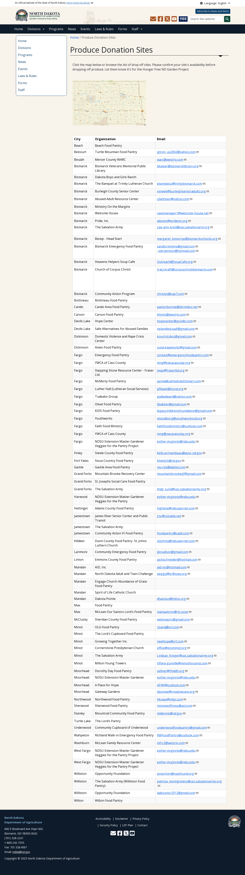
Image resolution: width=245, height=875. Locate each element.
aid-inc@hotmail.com (171, 567)
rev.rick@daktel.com (171, 467)
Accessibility (103, 818)
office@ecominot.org (172, 648)
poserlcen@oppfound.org (175, 774)
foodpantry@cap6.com (173, 533)
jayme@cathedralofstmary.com (179, 381)
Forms (122, 29)
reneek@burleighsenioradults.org (181, 191)
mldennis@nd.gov (169, 713)
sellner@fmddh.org (170, 671)
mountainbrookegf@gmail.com (179, 474)
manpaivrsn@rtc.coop (172, 612)
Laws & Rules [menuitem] (27, 76)
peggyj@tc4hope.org (172, 574)
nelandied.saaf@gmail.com (176, 329)
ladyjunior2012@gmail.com (176, 793)
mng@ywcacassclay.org (173, 363)
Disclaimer (121, 818)
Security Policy (109, 825)
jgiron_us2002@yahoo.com (176, 152)
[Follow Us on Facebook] (160, 19)
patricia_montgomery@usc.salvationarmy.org (189, 781)
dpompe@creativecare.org (176, 692)
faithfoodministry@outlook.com (180, 426)
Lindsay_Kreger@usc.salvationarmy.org (185, 655)
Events (85, 29)
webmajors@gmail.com (173, 619)
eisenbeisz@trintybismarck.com (179, 183)
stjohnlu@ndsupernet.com (176, 541)
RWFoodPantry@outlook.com (178, 735)
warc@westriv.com (170, 159)
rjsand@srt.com (168, 627)
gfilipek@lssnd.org (170, 389)
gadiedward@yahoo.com (174, 396)
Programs (56, 29)
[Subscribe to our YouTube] (174, 19)
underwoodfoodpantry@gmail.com (182, 727)
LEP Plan (127, 825)
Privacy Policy (140, 818)
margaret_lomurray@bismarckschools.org (187, 239)
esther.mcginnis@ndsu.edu (176, 441)
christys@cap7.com (170, 294)
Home (18, 29)
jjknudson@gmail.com (172, 552)
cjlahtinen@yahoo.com (173, 199)
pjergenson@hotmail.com (176, 251)
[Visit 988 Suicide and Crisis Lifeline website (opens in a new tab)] (183, 19)
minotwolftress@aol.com (174, 706)
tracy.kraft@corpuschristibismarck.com (185, 269)
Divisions (34, 29)
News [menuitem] (22, 62)
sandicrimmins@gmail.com (176, 246)
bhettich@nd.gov (169, 461)
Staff (135, 29)
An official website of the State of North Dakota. (52, 3)
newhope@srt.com (170, 641)
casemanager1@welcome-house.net (183, 213)
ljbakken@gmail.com (171, 404)
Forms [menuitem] (22, 83)
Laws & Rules (104, 29)
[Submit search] (227, 19)
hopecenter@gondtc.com (175, 321)
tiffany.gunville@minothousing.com (182, 663)
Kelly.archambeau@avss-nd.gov (179, 453)
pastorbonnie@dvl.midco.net (177, 307)
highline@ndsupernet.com (176, 508)
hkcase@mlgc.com (170, 699)
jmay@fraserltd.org (171, 370)
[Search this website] (206, 19)
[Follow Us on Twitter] (167, 19)
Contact (142, 825)
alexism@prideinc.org (172, 221)
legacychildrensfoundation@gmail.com (184, 411)
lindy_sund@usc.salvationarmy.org (181, 489)
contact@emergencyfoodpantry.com (183, 355)
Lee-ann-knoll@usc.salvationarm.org (183, 227)
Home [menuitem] (22, 41)
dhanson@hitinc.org (171, 599)
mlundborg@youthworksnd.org (179, 418)
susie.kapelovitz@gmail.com (177, 347)
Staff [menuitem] (21, 90)
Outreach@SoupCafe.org (175, 262)
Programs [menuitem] (25, 55)
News (72, 29)
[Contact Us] (153, 19)
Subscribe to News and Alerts (213, 11)
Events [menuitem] (23, 69)
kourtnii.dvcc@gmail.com (174, 336)
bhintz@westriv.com (171, 314)
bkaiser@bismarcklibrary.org (177, 166)
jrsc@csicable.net (169, 516)
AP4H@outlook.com (171, 685)
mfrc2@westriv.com (171, 743)
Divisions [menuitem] (24, 48)
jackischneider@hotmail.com (177, 559)
